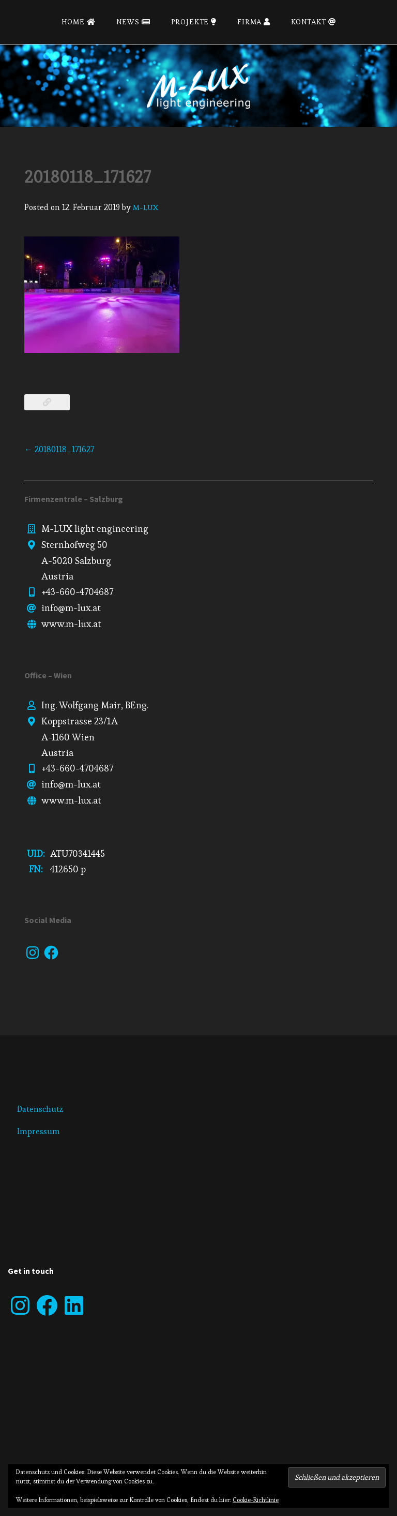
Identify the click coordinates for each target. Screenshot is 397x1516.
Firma (253, 21)
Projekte (194, 21)
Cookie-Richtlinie (256, 1500)
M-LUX (145, 207)
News (133, 21)
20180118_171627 (59, 449)
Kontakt (313, 21)
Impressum (38, 1131)
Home (79, 21)
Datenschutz (40, 1109)
